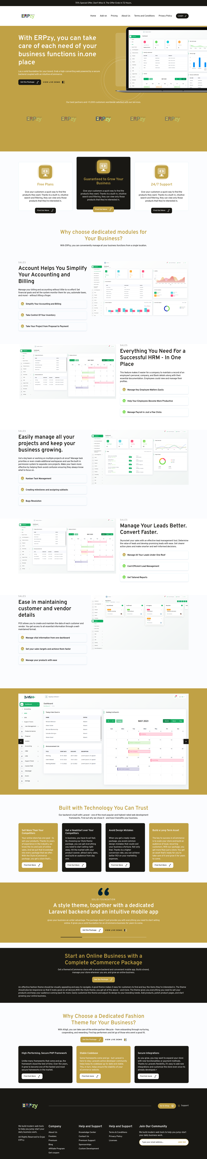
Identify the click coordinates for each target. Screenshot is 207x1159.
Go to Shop (167, 1105)
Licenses (113, 1140)
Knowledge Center (88, 1132)
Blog (51, 1144)
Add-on (103, 16)
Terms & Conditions (118, 1132)
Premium (53, 1140)
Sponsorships (85, 1144)
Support (183, 1105)
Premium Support (87, 1140)
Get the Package (29, 82)
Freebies (53, 1136)
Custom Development (89, 1148)
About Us (125, 16)
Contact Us (84, 1136)
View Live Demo (54, 82)
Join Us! (182, 1142)
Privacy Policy (165, 16)
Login (182, 16)
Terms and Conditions (144, 16)
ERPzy (21, 1140)
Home (93, 16)
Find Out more (90, 1076)
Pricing (114, 16)
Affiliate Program (57, 1148)
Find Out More (45, 210)
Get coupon (54, 1152)
